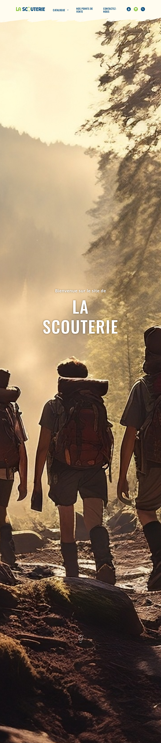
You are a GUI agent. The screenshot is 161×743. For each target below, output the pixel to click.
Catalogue (61, 10)
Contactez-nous (110, 10)
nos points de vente (84, 10)
